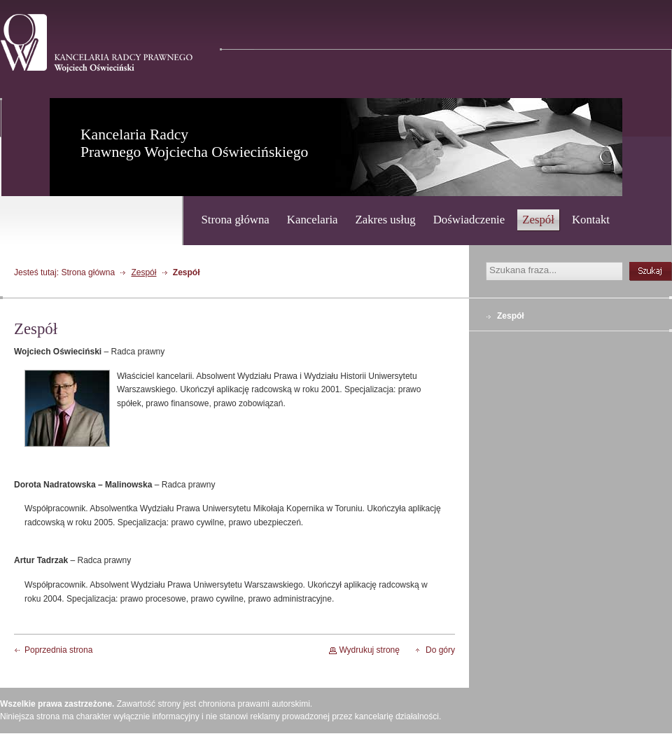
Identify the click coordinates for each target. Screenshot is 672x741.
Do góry (440, 650)
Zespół (538, 219)
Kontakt (591, 219)
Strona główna (235, 219)
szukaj (650, 271)
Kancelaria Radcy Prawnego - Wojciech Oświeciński (96, 43)
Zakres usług (386, 219)
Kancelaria (312, 219)
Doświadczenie (469, 219)
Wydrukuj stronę (369, 650)
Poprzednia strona (58, 650)
